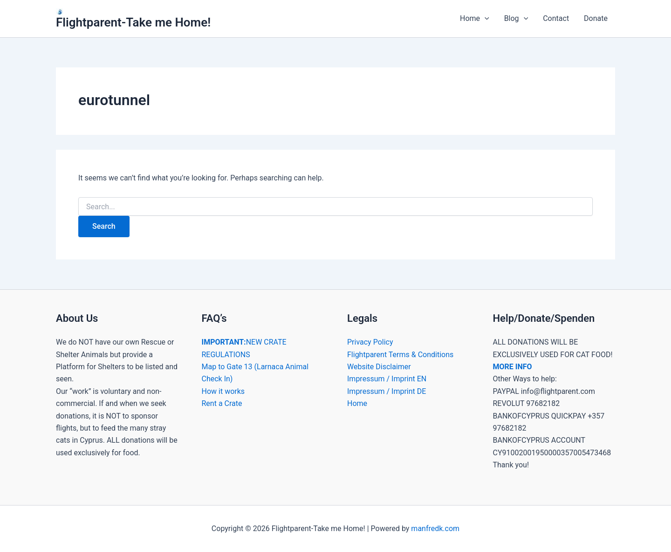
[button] (484, 18)
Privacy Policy (370, 342)
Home (474, 18)
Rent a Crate (222, 403)
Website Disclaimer (379, 366)
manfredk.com (435, 528)
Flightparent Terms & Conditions (400, 354)
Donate (596, 18)
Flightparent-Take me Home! (133, 22)
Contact (556, 18)
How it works (223, 391)
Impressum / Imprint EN (386, 378)
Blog (516, 18)
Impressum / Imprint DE (386, 391)
